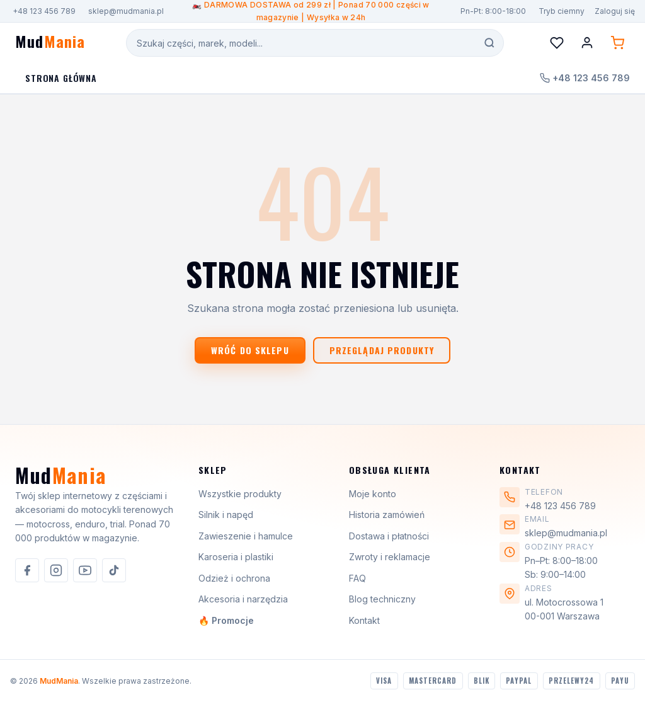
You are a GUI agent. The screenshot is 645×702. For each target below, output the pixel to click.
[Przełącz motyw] (560, 11)
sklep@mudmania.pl (126, 11)
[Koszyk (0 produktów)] (617, 42)
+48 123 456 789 (44, 11)
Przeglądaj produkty (381, 350)
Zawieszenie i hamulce (245, 536)
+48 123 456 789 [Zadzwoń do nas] (585, 77)
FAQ (357, 578)
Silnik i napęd (225, 514)
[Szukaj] (489, 43)
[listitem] (27, 570)
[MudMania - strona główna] (50, 43)
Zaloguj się (615, 11)
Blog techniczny (382, 599)
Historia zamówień (387, 514)
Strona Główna (61, 77)
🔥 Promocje (226, 620)
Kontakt (364, 620)
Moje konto (372, 493)
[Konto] (587, 42)
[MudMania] (60, 480)
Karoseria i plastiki (235, 556)
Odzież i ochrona (234, 578)
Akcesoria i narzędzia (243, 599)
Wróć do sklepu (250, 350)
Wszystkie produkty (240, 493)
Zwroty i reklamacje (389, 556)
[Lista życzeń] (556, 42)
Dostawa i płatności (389, 536)
